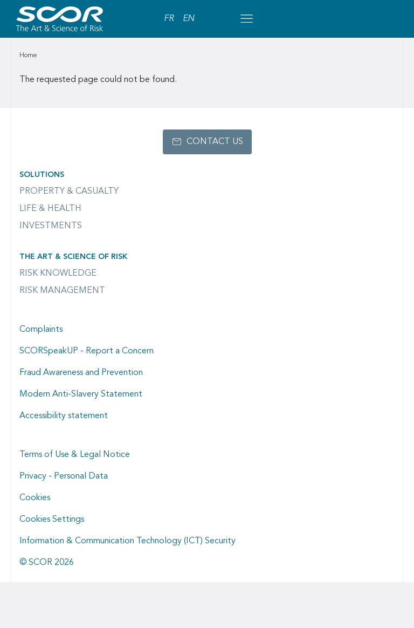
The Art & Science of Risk (73, 257)
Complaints (41, 329)
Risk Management (62, 290)
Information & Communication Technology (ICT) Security (127, 541)
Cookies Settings (51, 519)
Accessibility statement (63, 416)
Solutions (41, 175)
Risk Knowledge (57, 273)
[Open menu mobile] (246, 19)
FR (169, 19)
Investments (50, 226)
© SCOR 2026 (46, 562)
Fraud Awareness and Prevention (81, 372)
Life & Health (50, 208)
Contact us (215, 142)
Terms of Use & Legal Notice (74, 454)
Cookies (34, 498)
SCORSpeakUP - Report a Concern (86, 351)
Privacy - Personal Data (63, 476)
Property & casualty (69, 191)
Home (28, 55)
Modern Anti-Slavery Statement (80, 394)
